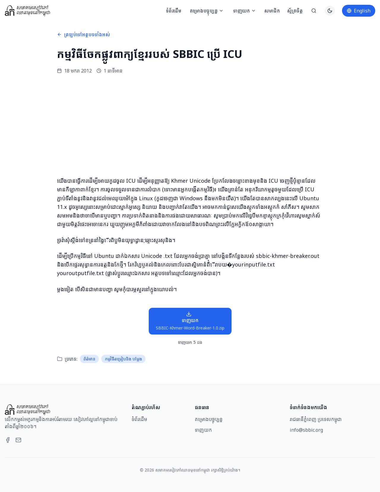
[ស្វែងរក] (314, 11)
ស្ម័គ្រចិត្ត (295, 10)
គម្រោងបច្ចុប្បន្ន (207, 10)
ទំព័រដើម (173, 10)
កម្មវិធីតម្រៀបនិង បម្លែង (123, 359)
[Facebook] (8, 440)
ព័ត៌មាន (89, 359)
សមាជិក (272, 10)
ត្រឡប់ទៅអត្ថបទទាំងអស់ (83, 34)
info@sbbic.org (306, 430)
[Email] (18, 440)
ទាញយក (244, 10)
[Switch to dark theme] (330, 11)
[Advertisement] (190, 125)
